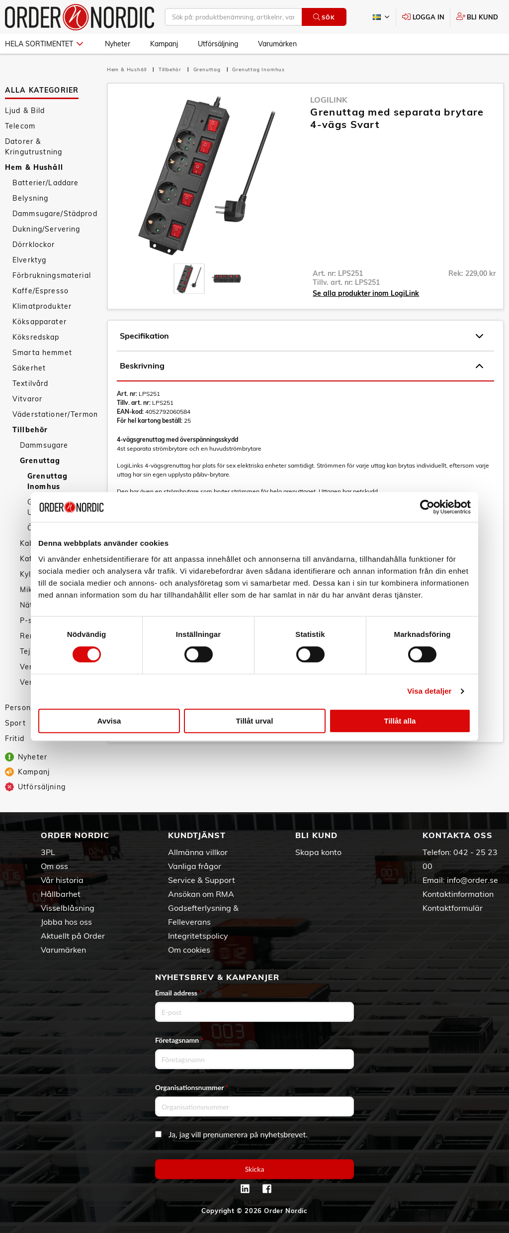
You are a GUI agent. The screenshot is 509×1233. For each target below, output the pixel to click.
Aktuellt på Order (73, 936)
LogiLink (328, 100)
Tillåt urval (254, 721)
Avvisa (109, 721)
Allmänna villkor (198, 852)
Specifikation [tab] (301, 336)
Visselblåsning (67, 908)
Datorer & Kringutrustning (33, 146)
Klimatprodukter (42, 306)
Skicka (254, 1169)
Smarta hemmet (42, 352)
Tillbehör (30, 429)
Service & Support (201, 880)
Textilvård (30, 383)
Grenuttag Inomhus (47, 481)
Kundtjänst (197, 835)
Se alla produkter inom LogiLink (366, 293)
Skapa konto (318, 852)
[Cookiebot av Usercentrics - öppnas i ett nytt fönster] (427, 506)
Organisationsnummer (192, 1087)
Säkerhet (29, 368)
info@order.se (472, 880)
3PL (48, 852)
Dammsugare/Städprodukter (54, 213)
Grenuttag (40, 460)
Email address (178, 992)
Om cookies (189, 950)
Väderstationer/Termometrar (54, 414)
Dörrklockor (33, 244)
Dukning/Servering (46, 229)
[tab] (189, 278)
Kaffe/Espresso (40, 290)
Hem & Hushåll (34, 167)
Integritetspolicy (198, 936)
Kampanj (164, 43)
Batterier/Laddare (45, 182)
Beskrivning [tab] (301, 366)
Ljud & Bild (25, 110)
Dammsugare (44, 445)
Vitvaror (27, 398)
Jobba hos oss (66, 922)
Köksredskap (36, 337)
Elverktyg (29, 259)
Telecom (20, 126)
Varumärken (277, 43)
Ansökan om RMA (201, 894)
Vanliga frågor (194, 866)
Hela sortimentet (44, 43)
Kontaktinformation (458, 894)
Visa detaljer (429, 691)
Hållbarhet (61, 894)
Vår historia (62, 880)
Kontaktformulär (453, 908)
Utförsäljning (218, 43)
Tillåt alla (400, 721)
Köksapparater (39, 321)
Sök (324, 17)
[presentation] (189, 278)
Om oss (54, 866)
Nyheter (117, 43)
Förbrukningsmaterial (51, 275)
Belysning (30, 198)
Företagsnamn (179, 1040)
